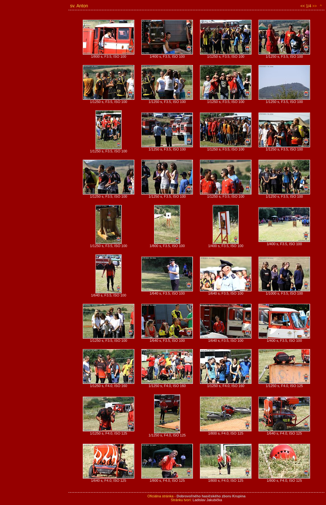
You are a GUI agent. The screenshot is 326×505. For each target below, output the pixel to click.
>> (314, 6)
